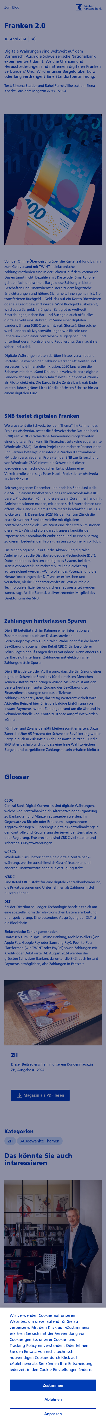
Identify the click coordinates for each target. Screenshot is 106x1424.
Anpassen (53, 1416)
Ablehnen (53, 1401)
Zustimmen (53, 1387)
